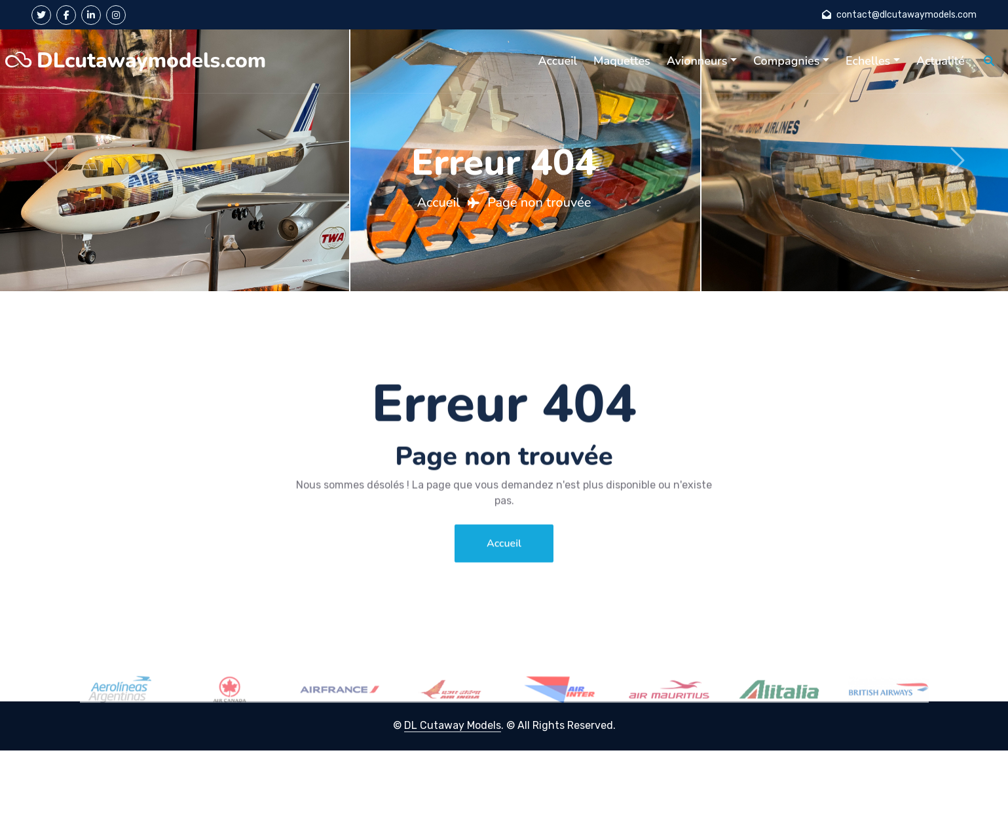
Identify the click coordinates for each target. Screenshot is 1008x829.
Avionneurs (697, 61)
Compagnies (786, 61)
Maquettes (621, 61)
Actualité (940, 61)
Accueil (557, 61)
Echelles (868, 61)
